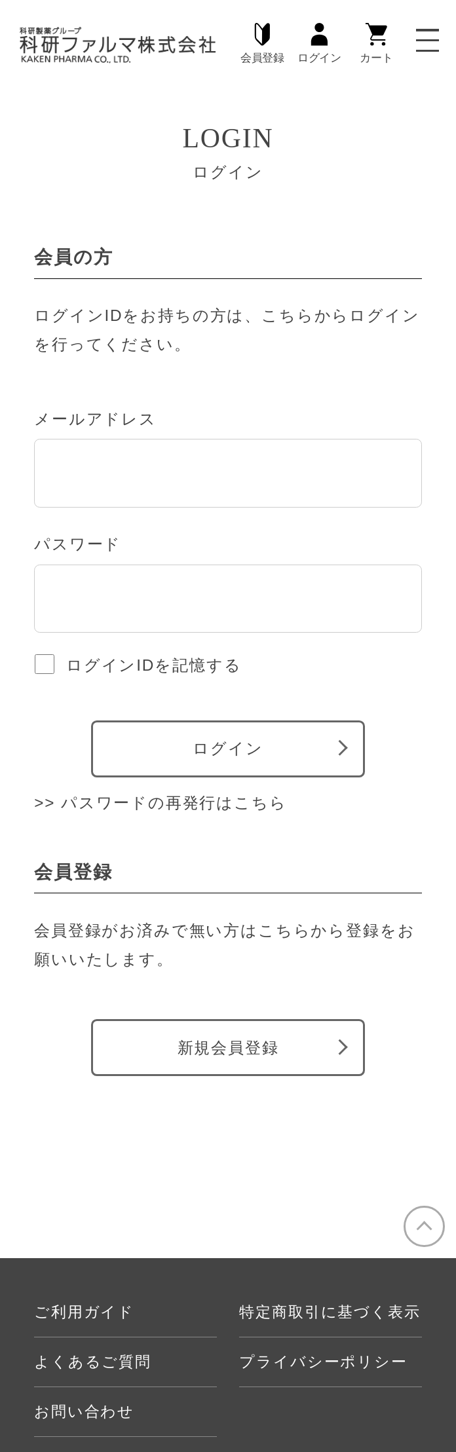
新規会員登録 (228, 1047)
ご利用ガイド (84, 1312)
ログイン (319, 43)
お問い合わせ (84, 1412)
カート (376, 43)
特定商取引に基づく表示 (329, 1312)
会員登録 (262, 43)
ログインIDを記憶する (153, 665)
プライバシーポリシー (323, 1362)
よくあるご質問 (92, 1362)
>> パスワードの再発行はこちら (160, 802)
